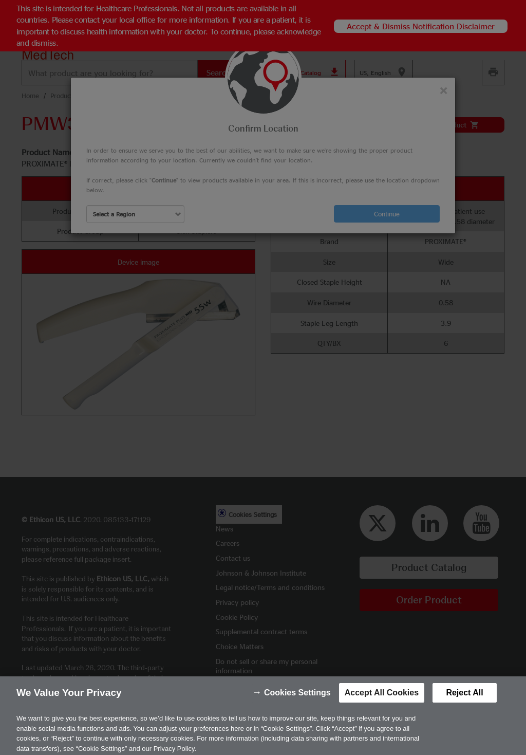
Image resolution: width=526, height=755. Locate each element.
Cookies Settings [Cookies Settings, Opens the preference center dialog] (297, 699)
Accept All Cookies (382, 699)
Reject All (464, 699)
